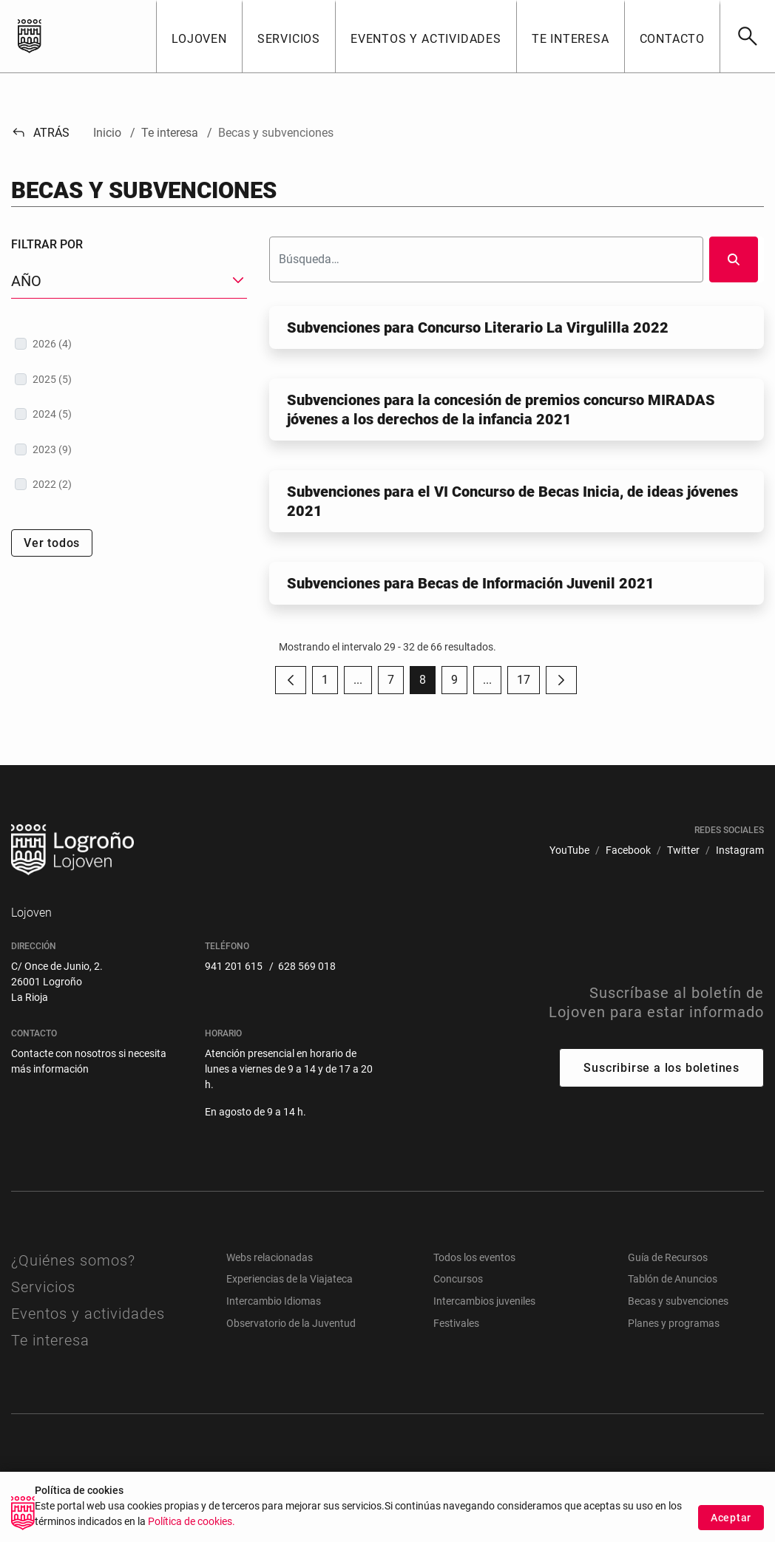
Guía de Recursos (668, 1257)
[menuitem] (569, 850)
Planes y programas (674, 1323)
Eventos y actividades (88, 1313)
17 (528, 683)
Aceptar (731, 1526)
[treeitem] (129, 343)
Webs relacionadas (269, 1257)
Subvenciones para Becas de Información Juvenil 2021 (470, 583)
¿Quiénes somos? (73, 1260)
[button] (199, 36)
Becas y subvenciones (678, 1301)
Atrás (40, 133)
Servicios (43, 1287)
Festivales (456, 1323)
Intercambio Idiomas (273, 1301)
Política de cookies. (191, 1530)
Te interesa (50, 1340)
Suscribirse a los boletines (661, 1068)
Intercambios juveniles (484, 1301)
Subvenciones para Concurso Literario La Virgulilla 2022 (478, 327)
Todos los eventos (474, 1257)
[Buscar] (747, 36)
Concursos (458, 1279)
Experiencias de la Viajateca (289, 1279)
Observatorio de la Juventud (291, 1323)
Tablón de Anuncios (672, 1279)
